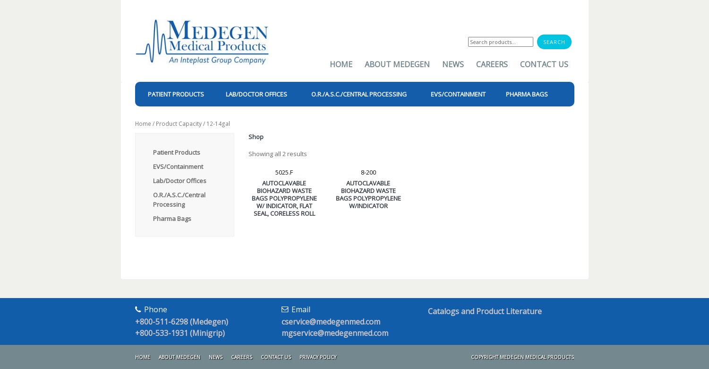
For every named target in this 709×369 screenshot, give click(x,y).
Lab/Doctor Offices (179, 180)
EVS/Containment (178, 166)
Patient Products (176, 152)
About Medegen (397, 64)
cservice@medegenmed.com (331, 321)
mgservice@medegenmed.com (335, 333)
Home (341, 64)
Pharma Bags (172, 218)
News (453, 64)
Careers (492, 64)
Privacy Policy (317, 357)
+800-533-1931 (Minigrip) (180, 333)
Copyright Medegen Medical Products (522, 357)
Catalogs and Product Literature (485, 311)
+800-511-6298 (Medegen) (181, 321)
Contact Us (544, 64)
